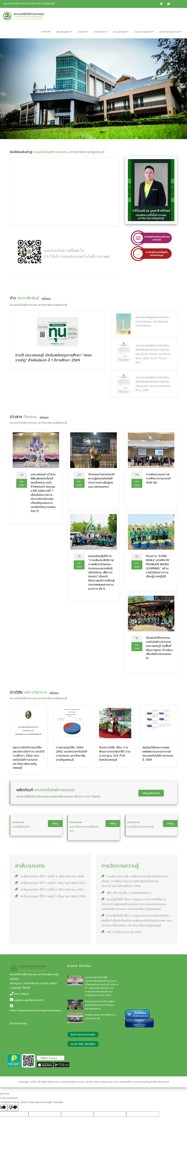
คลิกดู (55, 823)
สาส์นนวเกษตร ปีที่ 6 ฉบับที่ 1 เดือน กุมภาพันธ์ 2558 (50, 896)
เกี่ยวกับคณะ (64, 32)
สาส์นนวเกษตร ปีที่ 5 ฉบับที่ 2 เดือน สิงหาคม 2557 (49, 889)
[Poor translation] (13, 1108)
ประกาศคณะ (120, 32)
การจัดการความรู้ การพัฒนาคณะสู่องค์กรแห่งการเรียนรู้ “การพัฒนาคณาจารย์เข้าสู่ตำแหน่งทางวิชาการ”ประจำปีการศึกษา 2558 (134, 881)
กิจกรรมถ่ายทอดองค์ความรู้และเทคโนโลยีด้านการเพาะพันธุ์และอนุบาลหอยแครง (100, 1005)
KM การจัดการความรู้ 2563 (121, 932)
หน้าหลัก (46, 32)
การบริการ (100, 32)
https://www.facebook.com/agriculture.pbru (35, 1010)
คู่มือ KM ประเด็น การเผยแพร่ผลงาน (126, 893)
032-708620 (21, 994)
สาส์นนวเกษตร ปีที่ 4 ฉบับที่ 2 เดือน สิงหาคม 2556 (49, 876)
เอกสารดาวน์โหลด (170, 32)
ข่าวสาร (83, 32)
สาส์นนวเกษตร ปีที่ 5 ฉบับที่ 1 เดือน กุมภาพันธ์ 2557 (50, 883)
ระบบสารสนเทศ (144, 32)
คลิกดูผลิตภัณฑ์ (151, 793)
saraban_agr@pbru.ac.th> (29, 1000)
